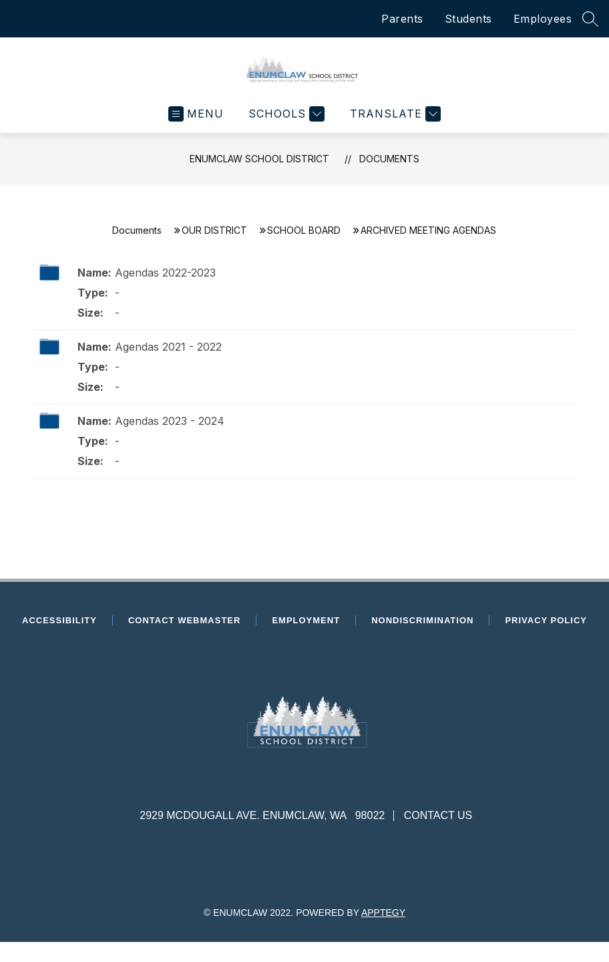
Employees (543, 18)
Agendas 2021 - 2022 (168, 356)
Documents (389, 168)
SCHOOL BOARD (304, 240)
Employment (310, 630)
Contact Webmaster (184, 630)
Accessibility (59, 630)
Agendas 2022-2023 (165, 282)
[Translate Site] (394, 124)
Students (468, 18)
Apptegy (383, 922)
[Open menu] (196, 124)
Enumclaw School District (259, 168)
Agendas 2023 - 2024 (169, 431)
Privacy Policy (546, 630)
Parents (402, 18)
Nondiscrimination (422, 630)
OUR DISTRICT (214, 240)
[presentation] (304, 781)
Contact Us (438, 825)
